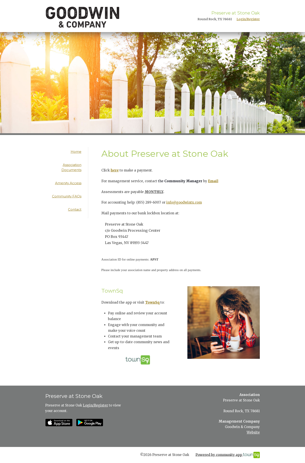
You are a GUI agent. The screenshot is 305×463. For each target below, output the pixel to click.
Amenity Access (68, 183)
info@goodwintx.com (184, 202)
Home (76, 151)
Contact (74, 209)
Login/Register (248, 19)
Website (253, 432)
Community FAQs (66, 196)
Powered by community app (228, 455)
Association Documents (71, 167)
